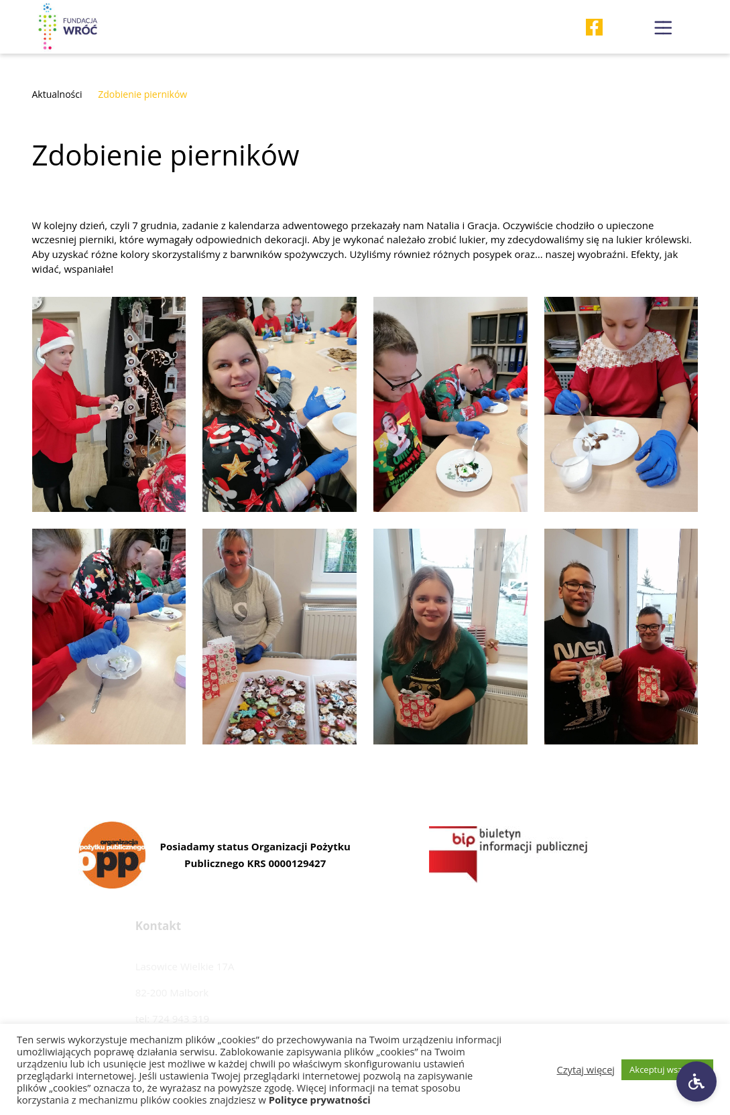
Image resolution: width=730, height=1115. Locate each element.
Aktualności (57, 94)
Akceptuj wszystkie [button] (667, 1069)
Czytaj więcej (586, 1069)
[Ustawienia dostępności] (696, 1081)
